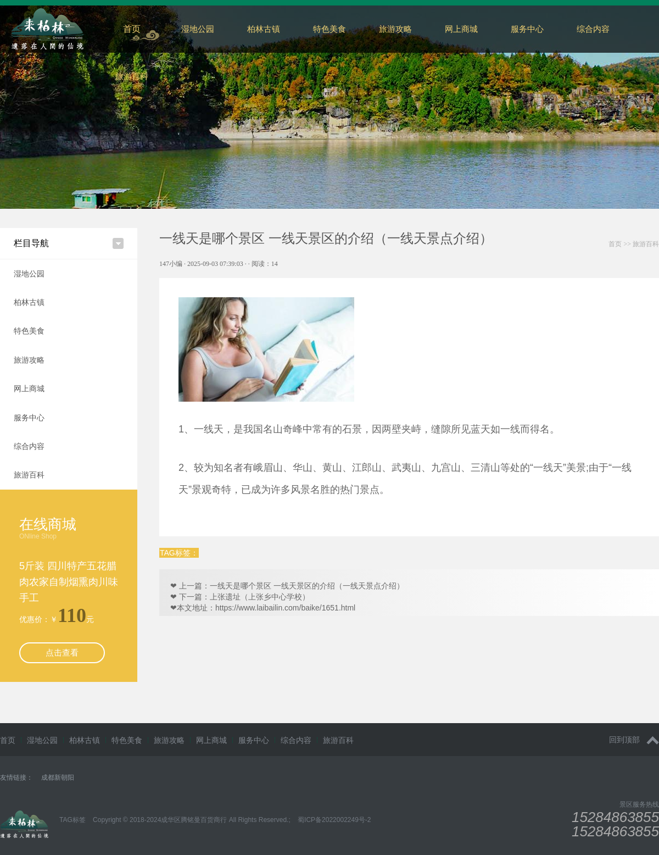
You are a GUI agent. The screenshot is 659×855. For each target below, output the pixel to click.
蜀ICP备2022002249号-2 (334, 820)
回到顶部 (634, 740)
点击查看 (62, 652)
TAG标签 (72, 820)
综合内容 (29, 446)
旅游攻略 (395, 29)
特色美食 (329, 29)
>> (633, 244)
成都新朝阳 (57, 777)
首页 (132, 29)
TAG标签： (179, 552)
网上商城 (461, 29)
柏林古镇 (263, 29)
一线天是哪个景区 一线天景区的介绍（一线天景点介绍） (307, 585)
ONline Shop (38, 536)
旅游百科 (131, 76)
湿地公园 (197, 29)
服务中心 (527, 29)
